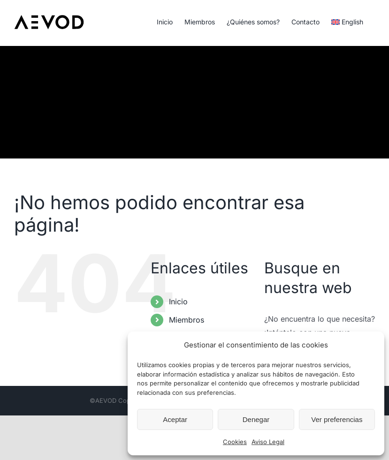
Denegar (256, 419)
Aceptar (175, 419)
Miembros (186, 319)
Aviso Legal (268, 441)
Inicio (178, 301)
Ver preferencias (336, 419)
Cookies (235, 441)
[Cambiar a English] (347, 21)
